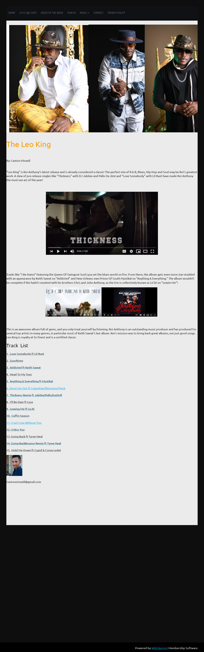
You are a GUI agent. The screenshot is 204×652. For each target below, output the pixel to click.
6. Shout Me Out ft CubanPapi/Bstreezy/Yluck (35, 388)
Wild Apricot (159, 648)
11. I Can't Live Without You (23, 422)
